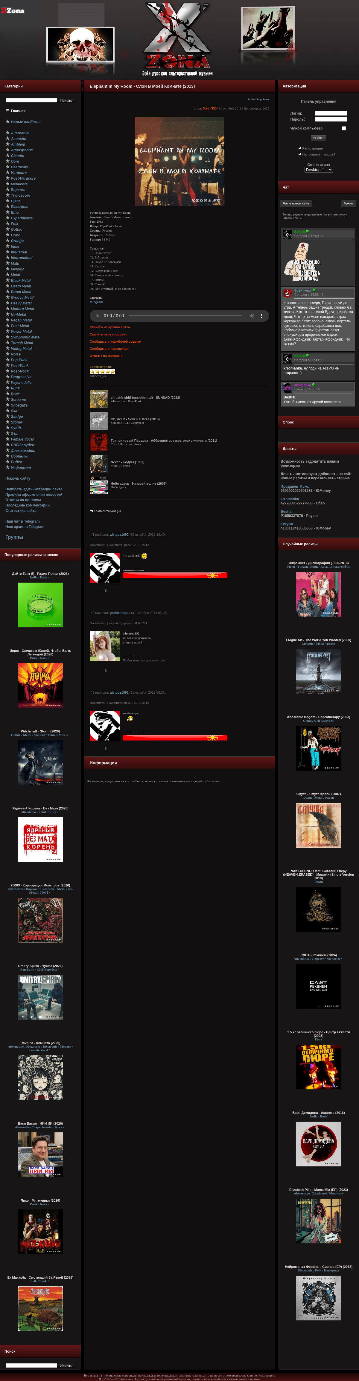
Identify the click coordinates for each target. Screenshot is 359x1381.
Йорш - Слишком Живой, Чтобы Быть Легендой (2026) (40, 652)
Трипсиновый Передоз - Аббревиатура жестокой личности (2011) (164, 440)
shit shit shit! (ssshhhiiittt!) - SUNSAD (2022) (145, 397)
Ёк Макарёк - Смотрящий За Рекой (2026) (40, 1277)
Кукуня (287, 524)
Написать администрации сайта (34, 489)
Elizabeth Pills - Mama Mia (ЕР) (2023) (318, 1189)
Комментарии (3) (105, 511)
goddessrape (120, 613)
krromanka (290, 499)
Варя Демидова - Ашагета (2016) (318, 1112)
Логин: (296, 113)
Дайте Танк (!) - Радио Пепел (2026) (40, 573)
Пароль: (297, 119)
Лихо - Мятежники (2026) (40, 1200)
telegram (96, 302)
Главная (18, 111)
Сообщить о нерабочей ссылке (115, 341)
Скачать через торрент (108, 334)
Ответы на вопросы (23, 500)
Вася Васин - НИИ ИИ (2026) (40, 1123)
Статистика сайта (20, 511)
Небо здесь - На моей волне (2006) (139, 483)
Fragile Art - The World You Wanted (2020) (318, 640)
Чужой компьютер (306, 128)
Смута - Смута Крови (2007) (318, 794)
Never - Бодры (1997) (127, 462)
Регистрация (312, 148)
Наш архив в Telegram (24, 527)
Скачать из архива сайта (110, 327)
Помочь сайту (17, 478)
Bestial (286, 511)
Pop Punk (263, 99)
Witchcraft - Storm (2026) (40, 731)
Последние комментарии (27, 505)
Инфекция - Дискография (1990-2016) (318, 563)
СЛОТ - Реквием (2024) (318, 955)
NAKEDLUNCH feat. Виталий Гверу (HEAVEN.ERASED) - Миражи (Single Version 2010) (318, 874)
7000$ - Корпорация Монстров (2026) (40, 885)
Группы (14, 537)
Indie (251, 99)
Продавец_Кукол (296, 486)
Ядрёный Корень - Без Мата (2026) (40, 808)
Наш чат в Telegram (22, 521)
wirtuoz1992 (119, 534)
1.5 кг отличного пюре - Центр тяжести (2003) (318, 1033)
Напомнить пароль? (318, 154)
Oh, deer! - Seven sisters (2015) (135, 419)
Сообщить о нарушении (109, 348)
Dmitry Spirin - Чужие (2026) (40, 966)
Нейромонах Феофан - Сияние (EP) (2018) (318, 1266)
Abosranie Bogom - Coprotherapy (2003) (318, 717)
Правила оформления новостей (34, 494)
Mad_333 (210, 108)
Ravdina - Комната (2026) (40, 1043)
